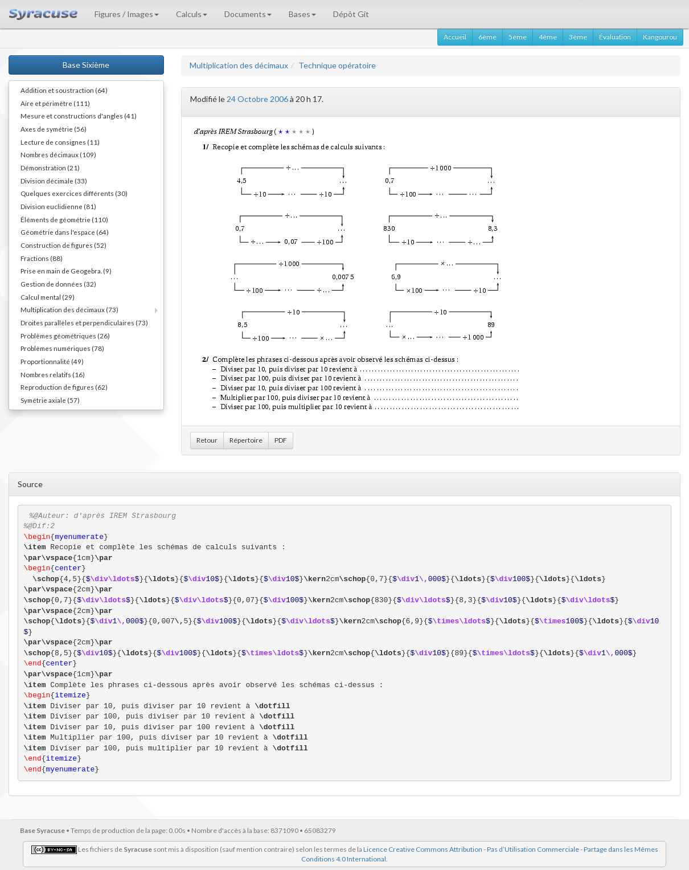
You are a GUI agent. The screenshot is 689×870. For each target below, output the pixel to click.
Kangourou (660, 36)
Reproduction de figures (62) (64, 387)
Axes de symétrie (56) (53, 129)
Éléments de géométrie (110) (64, 219)
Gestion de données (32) (58, 284)
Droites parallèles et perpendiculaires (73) (84, 322)
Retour (207, 440)
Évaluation (615, 36)
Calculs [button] (191, 14)
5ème (517, 36)
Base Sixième (86, 65)
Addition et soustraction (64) (64, 90)
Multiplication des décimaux (239, 65)
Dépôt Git (351, 14)
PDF (280, 440)
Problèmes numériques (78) (62, 348)
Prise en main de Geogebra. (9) (66, 271)
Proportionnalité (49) (52, 361)
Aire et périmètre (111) (55, 103)
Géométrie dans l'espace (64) (64, 232)
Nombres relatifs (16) (52, 374)
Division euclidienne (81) (58, 206)
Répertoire (246, 440)
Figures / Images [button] (127, 14)
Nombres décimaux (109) (58, 154)
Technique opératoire (337, 65)
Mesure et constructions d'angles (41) (78, 116)
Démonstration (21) (50, 167)
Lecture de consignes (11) (60, 142)
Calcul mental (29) (47, 297)
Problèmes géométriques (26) (65, 336)
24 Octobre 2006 (257, 99)
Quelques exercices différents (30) (74, 193)
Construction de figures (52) (63, 245)
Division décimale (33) (53, 181)
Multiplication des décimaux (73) (69, 309)
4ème (548, 36)
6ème (487, 36)
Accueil (455, 36)
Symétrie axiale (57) (50, 400)
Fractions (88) (41, 258)
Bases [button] (302, 14)
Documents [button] (248, 14)
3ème (578, 36)
